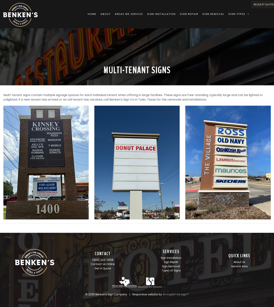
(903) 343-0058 (102, 260)
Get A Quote (103, 268)
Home (76, 14)
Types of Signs (171, 270)
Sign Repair (173, 14)
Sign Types (220, 14)
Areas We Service (113, 14)
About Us (239, 262)
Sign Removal (197, 14)
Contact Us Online (103, 264)
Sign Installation (145, 14)
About (89, 14)
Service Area (239, 266)
